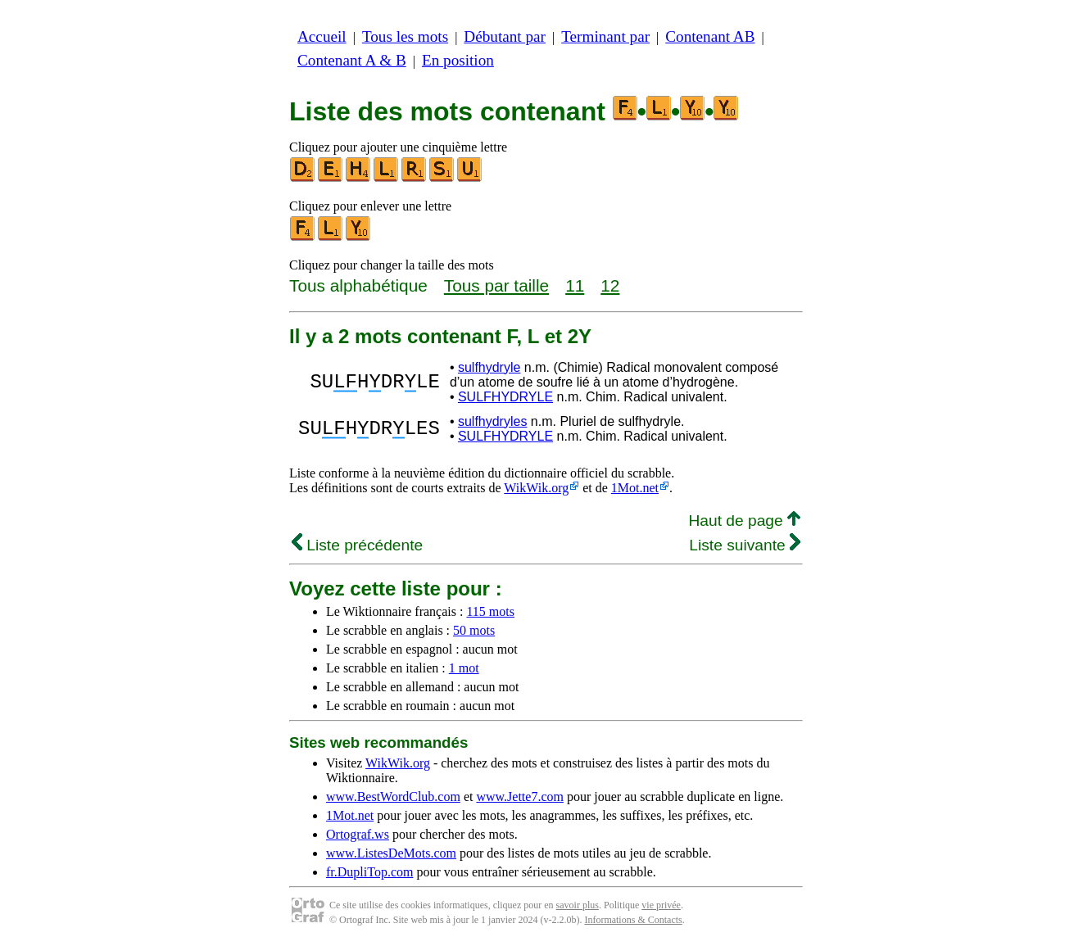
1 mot (464, 668)
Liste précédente (357, 545)
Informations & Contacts (633, 920)
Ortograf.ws (357, 834)
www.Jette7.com (520, 796)
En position (458, 60)
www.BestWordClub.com (393, 796)
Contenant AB (709, 36)
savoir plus (577, 905)
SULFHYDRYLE (505, 397)
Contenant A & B (351, 60)
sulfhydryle (489, 367)
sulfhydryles (492, 421)
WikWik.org (536, 488)
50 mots (474, 630)
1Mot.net (635, 488)
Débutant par (505, 36)
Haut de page (744, 520)
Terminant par (605, 36)
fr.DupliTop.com (369, 872)
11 (574, 285)
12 (609, 285)
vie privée (661, 905)
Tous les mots (405, 36)
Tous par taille (496, 285)
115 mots (490, 611)
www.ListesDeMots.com (391, 853)
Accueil (322, 36)
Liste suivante (744, 545)
